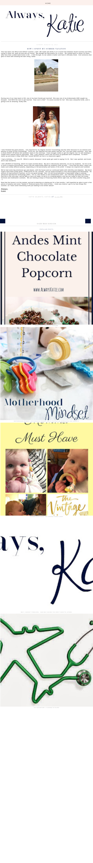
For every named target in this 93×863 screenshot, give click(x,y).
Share (46, 199)
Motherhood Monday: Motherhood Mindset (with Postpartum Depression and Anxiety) (46, 421)
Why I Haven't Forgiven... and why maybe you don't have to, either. (46, 612)
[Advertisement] (46, 741)
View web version (46, 224)
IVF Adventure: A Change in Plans (46, 707)
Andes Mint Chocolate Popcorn (46, 325)
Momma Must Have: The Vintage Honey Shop (46, 516)
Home (46, 220)
